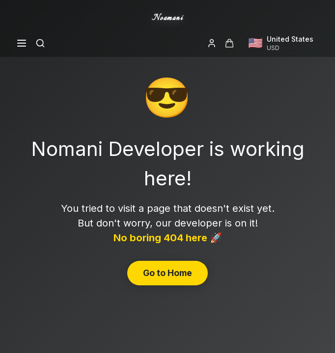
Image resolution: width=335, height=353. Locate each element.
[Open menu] (22, 43)
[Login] (212, 43)
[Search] (40, 43)
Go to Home (167, 273)
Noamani (167, 18)
